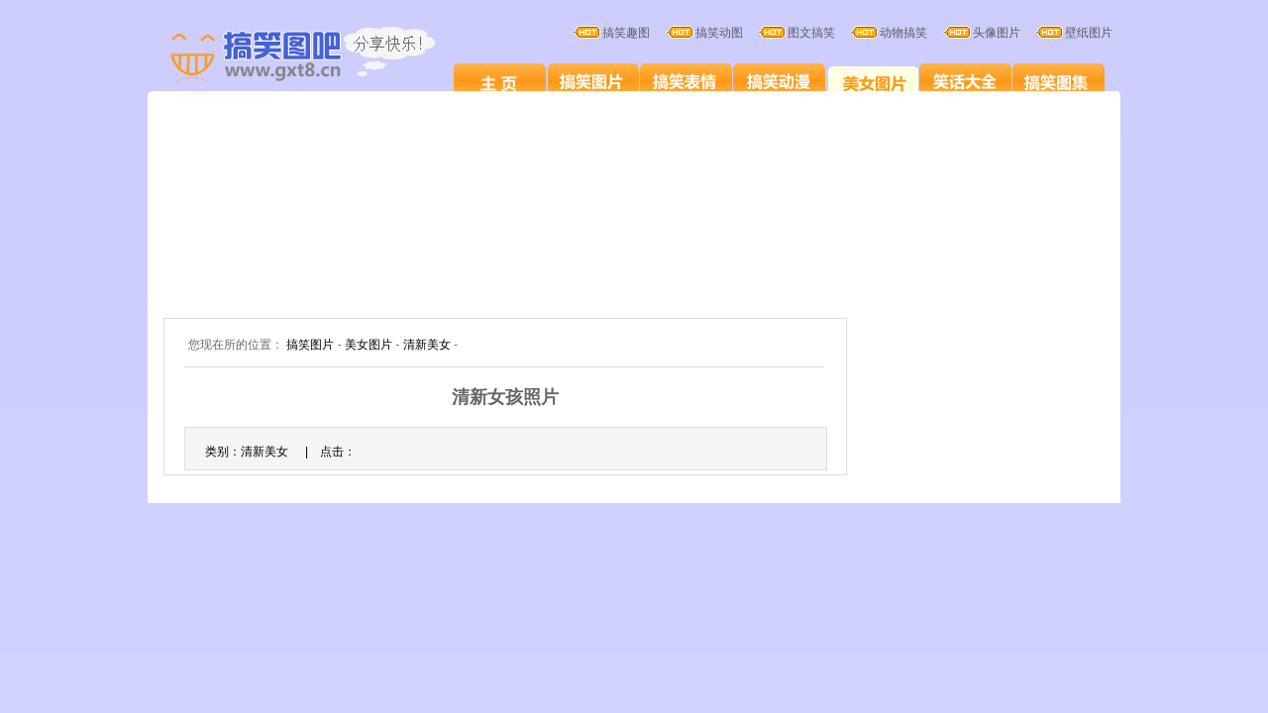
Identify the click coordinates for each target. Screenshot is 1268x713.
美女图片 (872, 81)
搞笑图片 (593, 81)
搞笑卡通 (779, 81)
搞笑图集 (1058, 81)
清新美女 (427, 345)
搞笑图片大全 (324, 57)
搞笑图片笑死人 (500, 81)
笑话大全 (965, 81)
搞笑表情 (686, 81)
